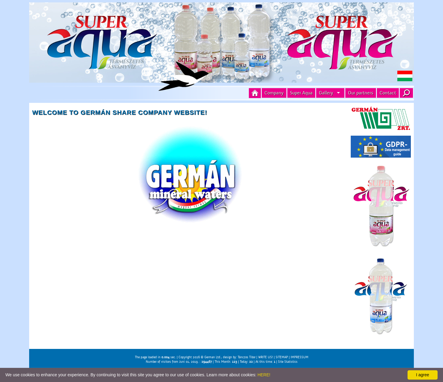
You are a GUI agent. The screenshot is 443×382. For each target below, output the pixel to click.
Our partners (360, 93)
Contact (388, 93)
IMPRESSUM (299, 357)
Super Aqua (301, 93)
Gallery (326, 93)
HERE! (264, 374)
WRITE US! (265, 357)
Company (274, 93)
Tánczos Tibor (246, 357)
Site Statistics (288, 362)
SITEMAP (282, 357)
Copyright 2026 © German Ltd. (200, 357)
